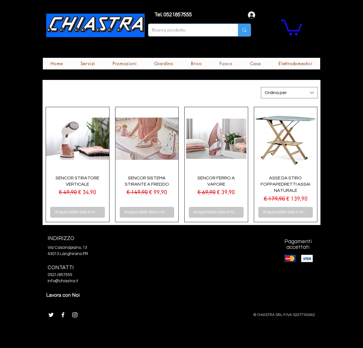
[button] (291, 26)
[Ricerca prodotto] (189, 30)
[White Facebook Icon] (63, 314)
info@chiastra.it (63, 281)
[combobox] (289, 92)
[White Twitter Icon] (51, 314)
